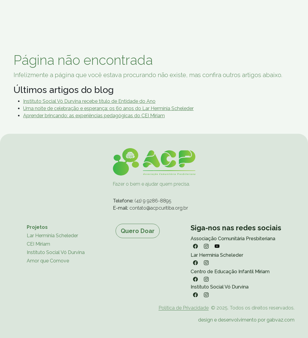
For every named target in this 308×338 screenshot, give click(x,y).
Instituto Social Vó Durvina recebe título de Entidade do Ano (89, 101)
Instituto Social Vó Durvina (56, 252)
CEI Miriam (38, 244)
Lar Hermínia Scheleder (52, 235)
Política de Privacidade (184, 308)
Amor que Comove (48, 261)
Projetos (37, 227)
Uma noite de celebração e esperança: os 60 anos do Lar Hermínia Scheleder (108, 108)
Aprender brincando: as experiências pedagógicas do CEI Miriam (94, 115)
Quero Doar (138, 231)
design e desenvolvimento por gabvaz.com (246, 320)
